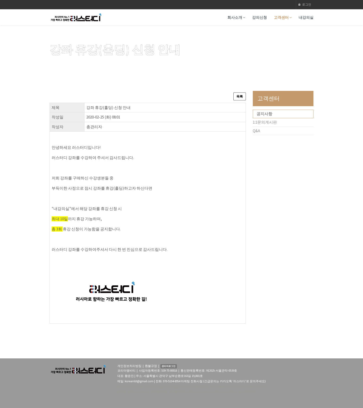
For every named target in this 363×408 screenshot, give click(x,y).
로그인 (304, 4)
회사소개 (236, 17)
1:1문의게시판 (265, 122)
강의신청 (259, 17)
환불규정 (151, 366)
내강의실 (306, 17)
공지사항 (264, 113)
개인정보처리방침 (129, 366)
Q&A (256, 130)
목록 (239, 96)
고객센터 (283, 17)
